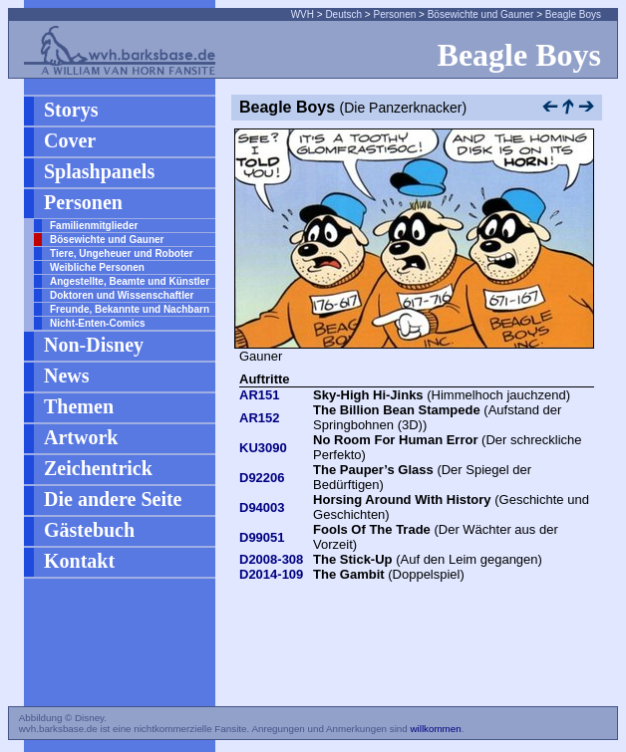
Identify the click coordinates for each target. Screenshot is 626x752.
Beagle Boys (573, 14)
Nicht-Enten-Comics (98, 323)
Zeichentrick (98, 468)
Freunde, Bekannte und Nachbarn (129, 309)
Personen (394, 14)
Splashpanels (99, 171)
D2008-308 (271, 559)
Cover (70, 140)
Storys (71, 110)
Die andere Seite (113, 499)
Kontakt (79, 561)
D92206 (262, 477)
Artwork (81, 437)
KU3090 (263, 447)
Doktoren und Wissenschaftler (121, 295)
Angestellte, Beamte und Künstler (129, 281)
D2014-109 (271, 574)
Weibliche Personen (97, 267)
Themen (79, 406)
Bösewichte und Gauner (481, 14)
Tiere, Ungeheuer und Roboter (121, 253)
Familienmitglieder (94, 225)
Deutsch (343, 14)
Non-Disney (94, 345)
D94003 (262, 507)
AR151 (259, 394)
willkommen (435, 728)
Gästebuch (89, 530)
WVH (302, 14)
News (67, 375)
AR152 (259, 417)
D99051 (262, 537)
